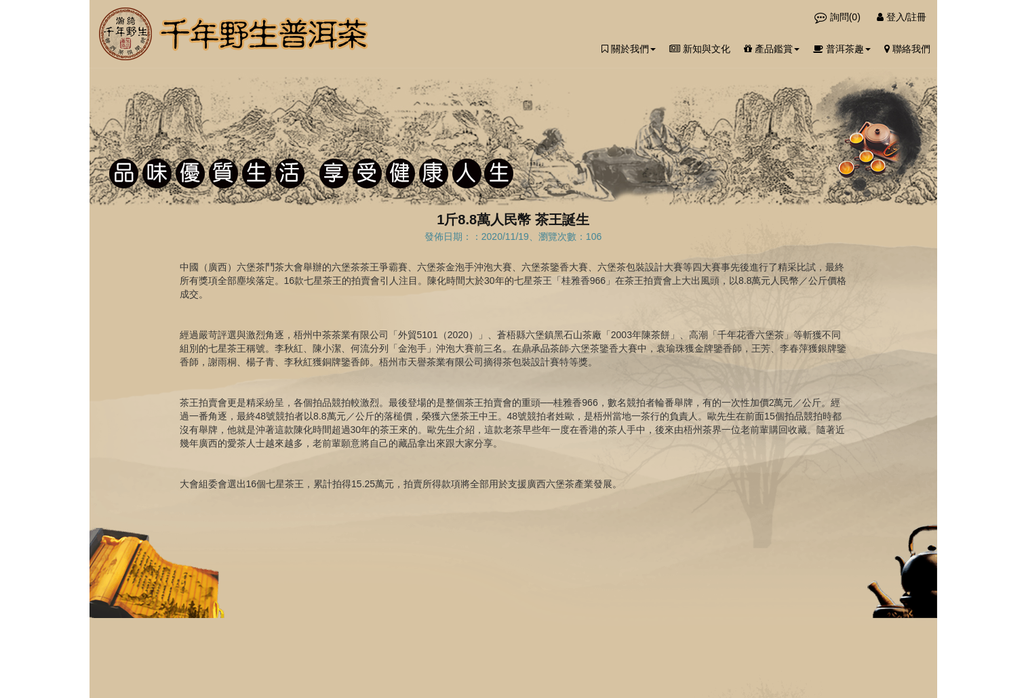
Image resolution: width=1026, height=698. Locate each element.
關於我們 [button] (628, 48)
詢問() (838, 17)
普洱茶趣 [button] (842, 48)
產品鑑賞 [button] (772, 48)
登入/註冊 (902, 17)
